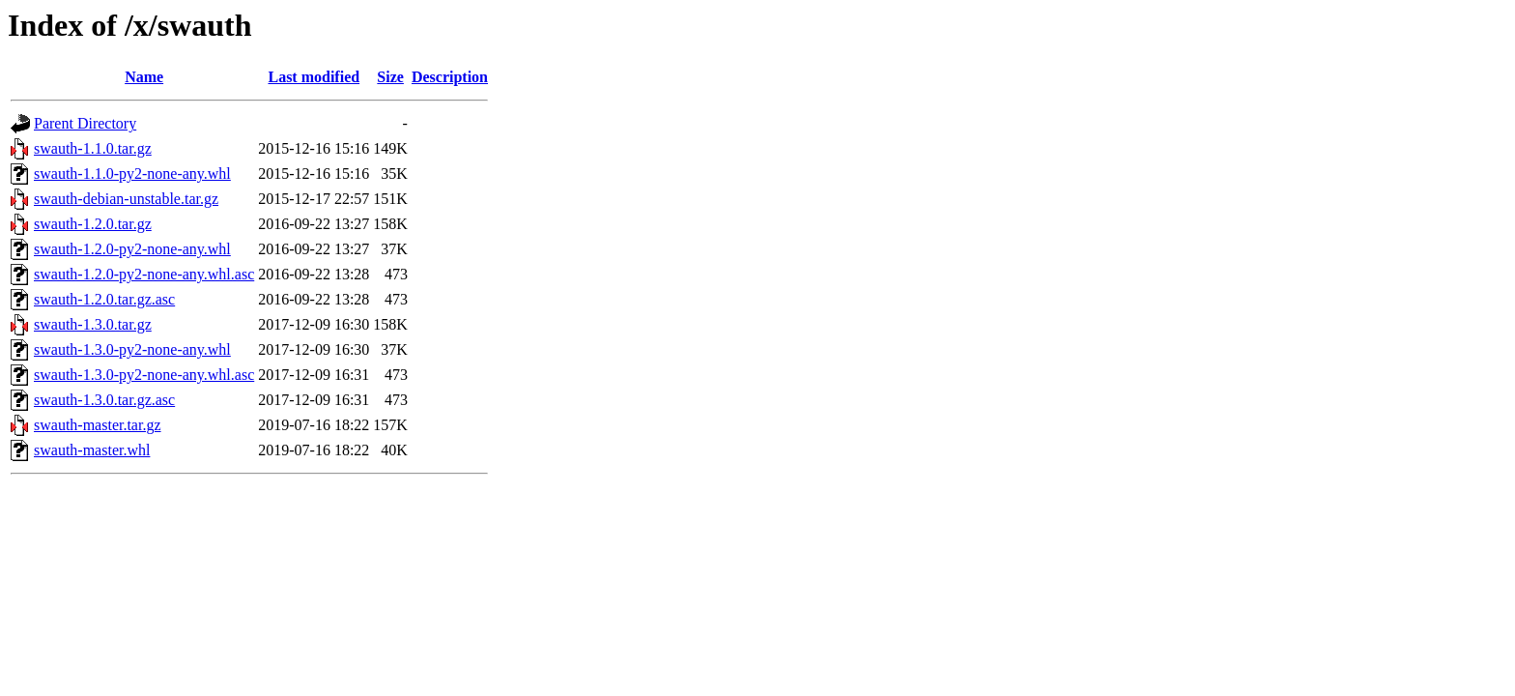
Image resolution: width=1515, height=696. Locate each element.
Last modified (313, 77)
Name (144, 77)
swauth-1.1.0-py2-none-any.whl (132, 173)
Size (390, 77)
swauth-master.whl (92, 450)
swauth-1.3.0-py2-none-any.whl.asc (144, 374)
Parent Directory (85, 123)
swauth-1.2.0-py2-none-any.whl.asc (144, 274)
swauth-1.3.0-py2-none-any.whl (132, 349)
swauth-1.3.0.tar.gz (93, 324)
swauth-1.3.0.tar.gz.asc (104, 400)
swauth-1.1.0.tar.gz (93, 148)
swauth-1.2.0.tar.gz (93, 224)
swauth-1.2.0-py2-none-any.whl (132, 249)
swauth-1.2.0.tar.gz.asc (104, 299)
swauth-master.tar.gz (97, 425)
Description (450, 77)
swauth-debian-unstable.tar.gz (126, 198)
